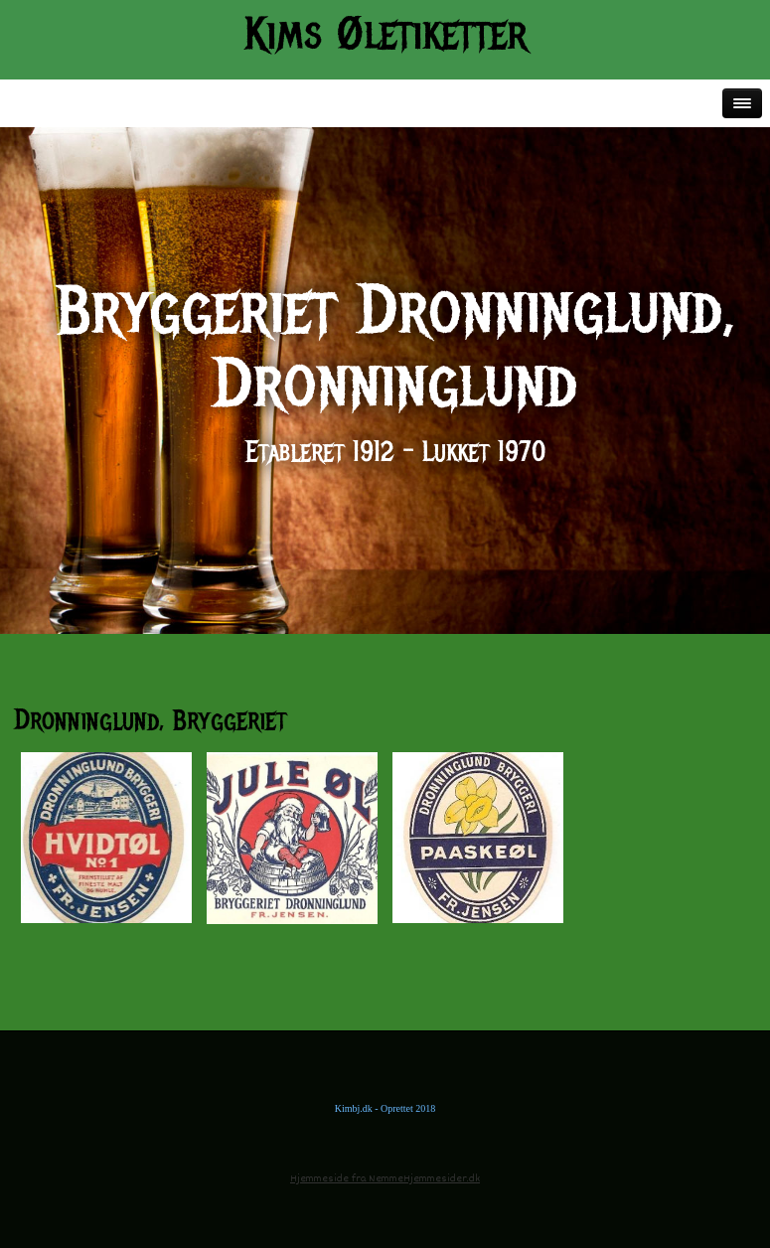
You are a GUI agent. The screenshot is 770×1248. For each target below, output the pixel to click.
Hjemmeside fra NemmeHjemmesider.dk (385, 1178)
